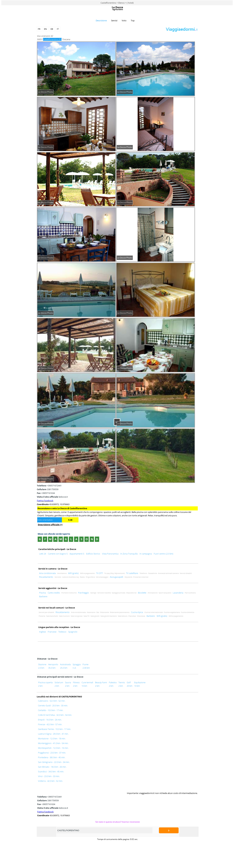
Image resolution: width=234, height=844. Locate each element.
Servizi (114, 20)
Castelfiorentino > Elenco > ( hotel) (117, 2)
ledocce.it (52, 496)
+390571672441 (49, 485)
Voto (124, 20)
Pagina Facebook (45, 500)
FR (39, 28)
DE (52, 28)
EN (45, 28)
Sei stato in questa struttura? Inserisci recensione (117, 821)
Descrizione (101, 20)
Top (133, 20)
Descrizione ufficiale (50, 524)
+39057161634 (46, 493)
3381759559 (47, 489)
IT (58, 28)
